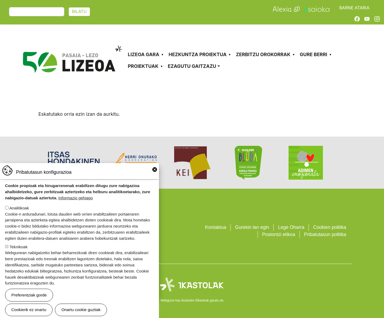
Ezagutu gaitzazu (192, 66)
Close (154, 176)
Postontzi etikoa (278, 234)
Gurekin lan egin (252, 227)
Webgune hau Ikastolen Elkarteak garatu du (192, 300)
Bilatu (79, 11)
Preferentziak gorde (29, 301)
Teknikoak (19, 253)
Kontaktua (215, 227)
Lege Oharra (291, 227)
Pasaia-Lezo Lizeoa (72, 44)
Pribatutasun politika (325, 234)
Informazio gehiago (75, 204)
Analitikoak (19, 214)
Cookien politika (329, 227)
